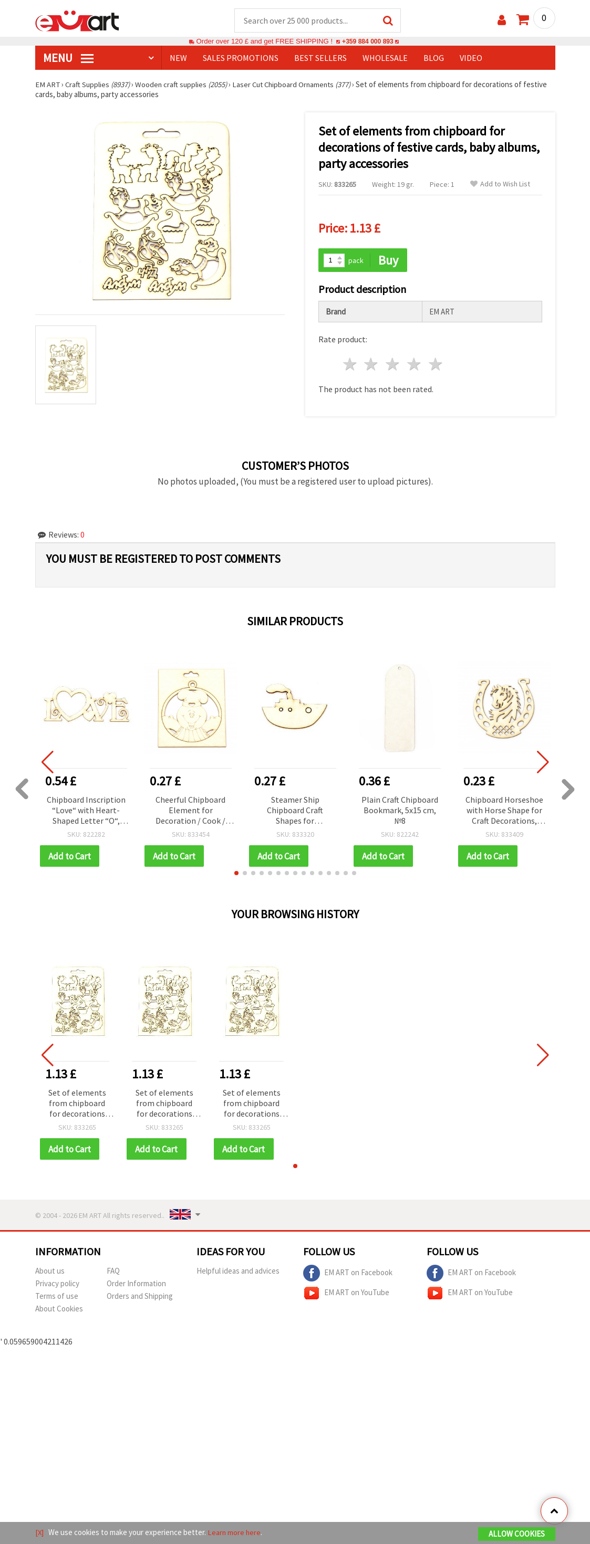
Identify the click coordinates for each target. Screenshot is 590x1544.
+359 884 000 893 (368, 42)
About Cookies (59, 1310)
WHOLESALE (385, 58)
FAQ (113, 1272)
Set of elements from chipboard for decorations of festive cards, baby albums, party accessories (77, 1104)
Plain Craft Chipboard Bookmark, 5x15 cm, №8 (399, 810)
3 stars (393, 365)
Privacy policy (57, 1285)
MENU (68, 58)
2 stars (371, 365)
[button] (236, 874)
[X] (39, 1533)
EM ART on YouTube (346, 1294)
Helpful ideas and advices (238, 1272)
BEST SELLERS (320, 58)
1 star (350, 365)
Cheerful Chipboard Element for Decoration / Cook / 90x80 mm (190, 811)
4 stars (415, 365)
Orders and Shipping (140, 1298)
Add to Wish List (500, 184)
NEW (178, 58)
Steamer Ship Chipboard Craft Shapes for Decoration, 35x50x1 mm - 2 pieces (295, 811)
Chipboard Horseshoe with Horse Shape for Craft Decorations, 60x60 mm (504, 811)
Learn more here (235, 1533)
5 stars (436, 365)
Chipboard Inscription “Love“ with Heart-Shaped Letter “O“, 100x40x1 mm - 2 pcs (86, 811)
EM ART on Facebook (347, 1274)
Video (471, 58)
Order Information (136, 1285)
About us (50, 1272)
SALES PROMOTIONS (240, 58)
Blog (433, 58)
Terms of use (56, 1298)
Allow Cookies (517, 1534)
